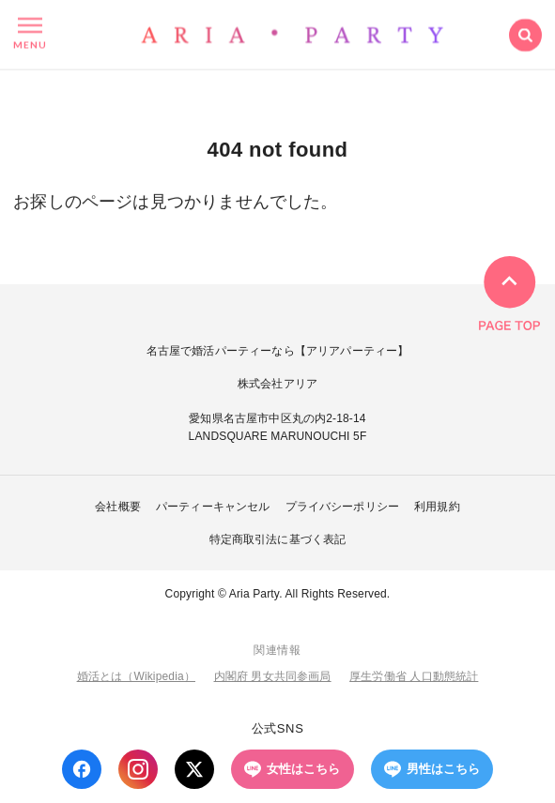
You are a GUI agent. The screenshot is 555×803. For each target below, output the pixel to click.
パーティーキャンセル (213, 506)
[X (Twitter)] (194, 769)
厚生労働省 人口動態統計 (413, 676)
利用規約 (437, 506)
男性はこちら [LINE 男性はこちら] (432, 769)
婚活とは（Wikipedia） (136, 676)
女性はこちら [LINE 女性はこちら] (292, 769)
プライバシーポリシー (342, 506)
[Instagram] (138, 769)
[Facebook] (81, 769)
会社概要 (118, 506)
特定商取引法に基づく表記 (278, 539)
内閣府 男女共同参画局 (272, 676)
